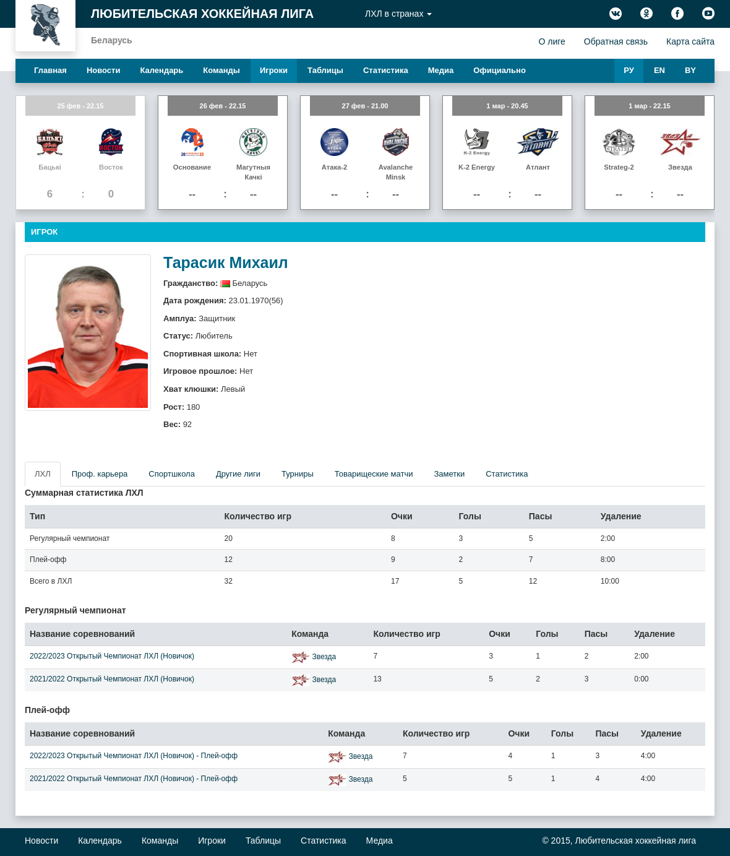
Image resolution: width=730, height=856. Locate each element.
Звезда (324, 656)
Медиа (441, 70)
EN (659, 70)
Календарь (161, 70)
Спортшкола (171, 473)
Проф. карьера (100, 473)
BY (690, 70)
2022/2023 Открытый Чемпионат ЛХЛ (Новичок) (112, 656)
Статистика (385, 70)
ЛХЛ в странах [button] (398, 14)
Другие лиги (238, 473)
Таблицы (325, 70)
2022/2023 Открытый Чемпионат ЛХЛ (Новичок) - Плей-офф (134, 755)
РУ (629, 70)
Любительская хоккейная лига (202, 13)
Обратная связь (616, 41)
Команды (221, 70)
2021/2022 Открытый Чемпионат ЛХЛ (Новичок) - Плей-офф (134, 778)
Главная (50, 70)
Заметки (449, 473)
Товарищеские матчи (374, 473)
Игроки (274, 70)
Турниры (297, 473)
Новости (104, 70)
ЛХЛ (43, 473)
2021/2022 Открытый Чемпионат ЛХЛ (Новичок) (112, 679)
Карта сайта (690, 41)
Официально (499, 70)
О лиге (551, 41)
